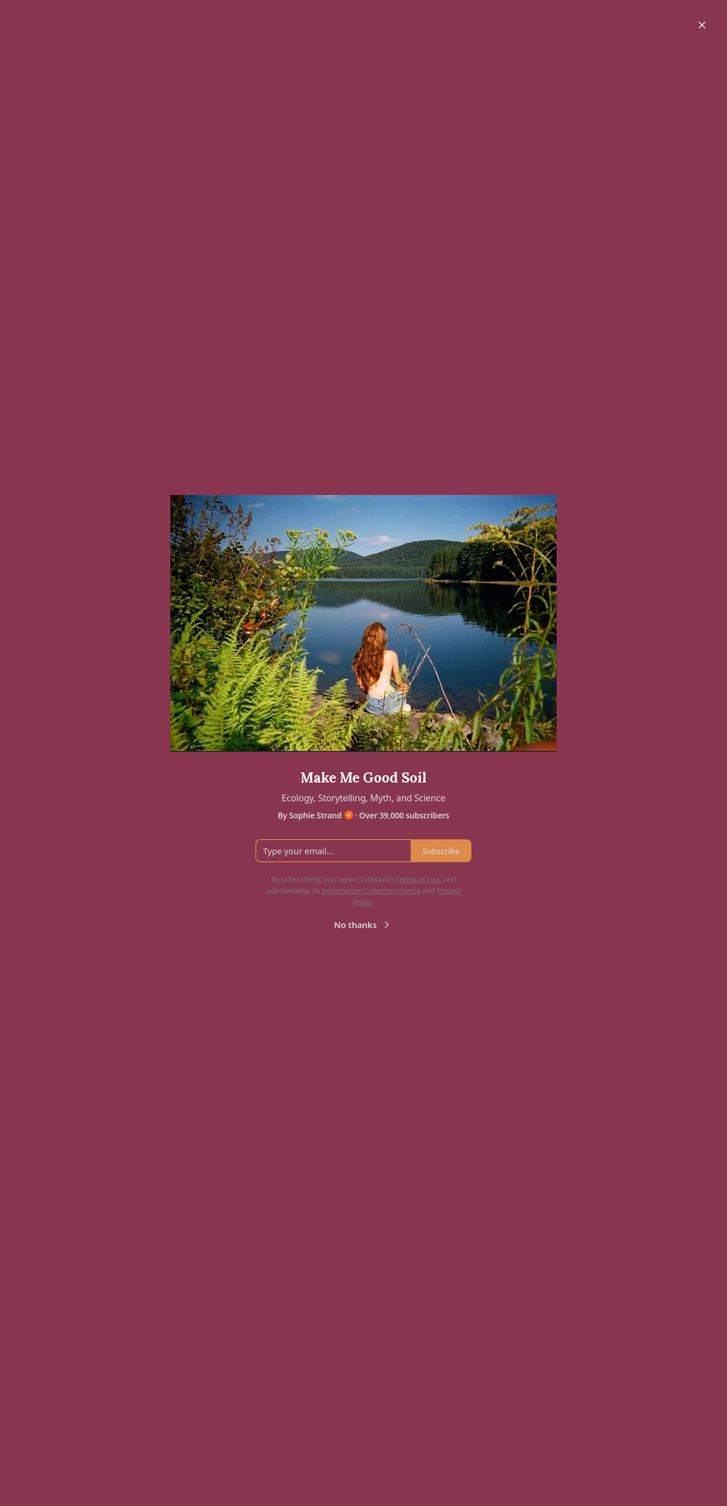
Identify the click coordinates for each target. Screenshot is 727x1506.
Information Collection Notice (370, 890)
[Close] (702, 25)
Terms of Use (418, 879)
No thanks (363, 924)
